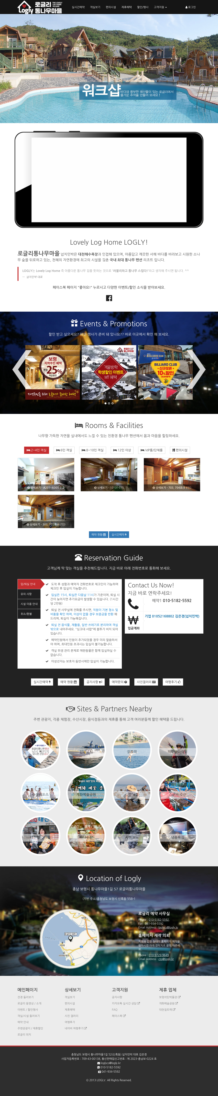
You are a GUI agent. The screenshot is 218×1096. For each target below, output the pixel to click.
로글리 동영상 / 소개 (29, 1003)
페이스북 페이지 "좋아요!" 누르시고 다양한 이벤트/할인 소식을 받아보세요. (109, 287)
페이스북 (119, 1016)
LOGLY (101, 1080)
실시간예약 (78, 7)
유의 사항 (26, 594)
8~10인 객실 (93, 450)
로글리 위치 (24, 1034)
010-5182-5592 (177, 601)
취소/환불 (26, 614)
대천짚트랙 (167, 1009)
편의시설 (111, 7)
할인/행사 (143, 7)
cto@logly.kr (166, 959)
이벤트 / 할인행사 (28, 1009)
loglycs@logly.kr (168, 927)
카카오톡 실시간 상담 (126, 1003)
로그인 (190, 7)
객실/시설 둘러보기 (29, 1016)
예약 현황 (98, 534)
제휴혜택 (126, 7)
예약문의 (119, 681)
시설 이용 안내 (29, 604)
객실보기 (95, 7)
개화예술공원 (168, 1003)
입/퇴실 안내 (28, 584)
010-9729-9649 (159, 955)
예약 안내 (23, 1022)
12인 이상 (122, 450)
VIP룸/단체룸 (152, 450)
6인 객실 (64, 450)
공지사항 (94, 681)
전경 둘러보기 (26, 997)
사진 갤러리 (71, 1016)
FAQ (114, 1009)
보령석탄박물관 (170, 997)
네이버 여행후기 (76, 1028)
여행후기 (173, 681)
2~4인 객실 (37, 450)
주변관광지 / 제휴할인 (30, 1028)
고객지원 (160, 7)
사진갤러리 (146, 681)
